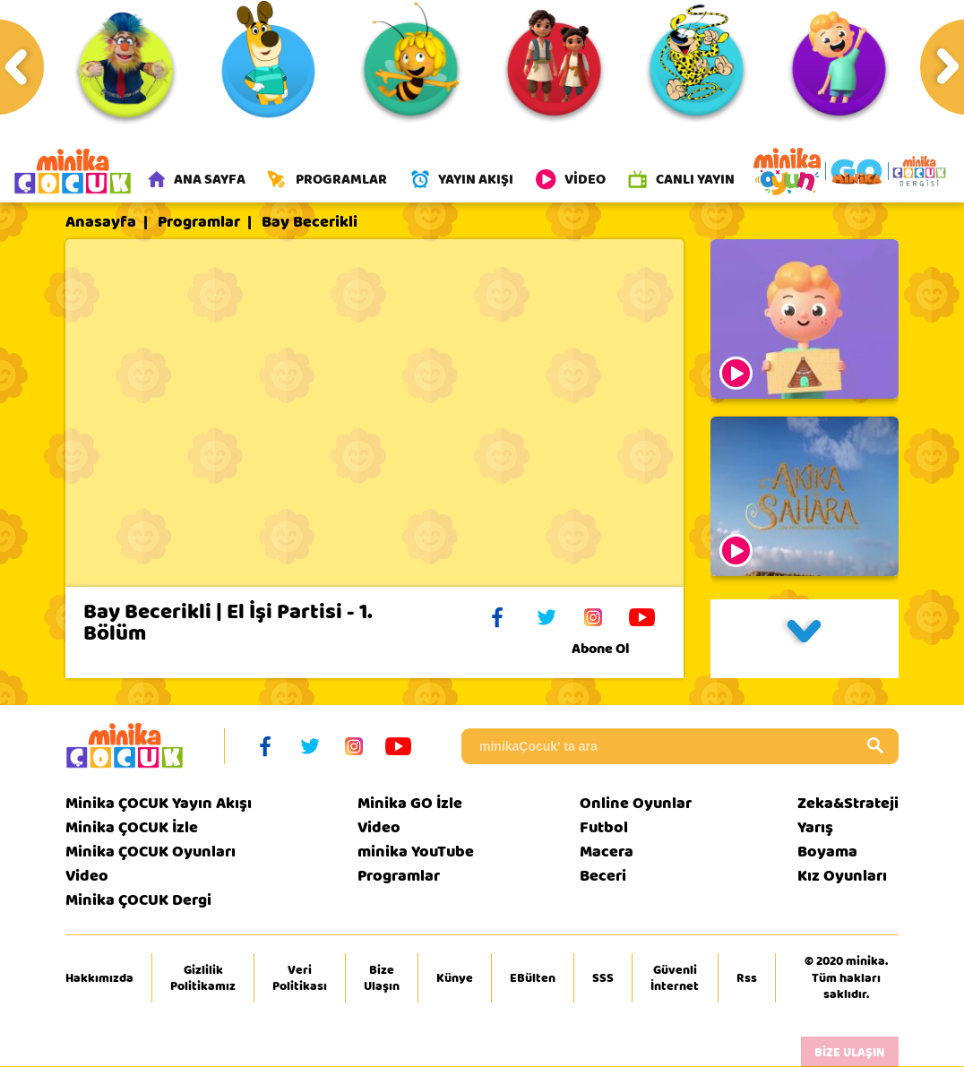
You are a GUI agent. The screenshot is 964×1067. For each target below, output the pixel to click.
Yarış (815, 828)
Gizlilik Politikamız (203, 978)
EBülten (532, 978)
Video (86, 877)
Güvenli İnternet (674, 978)
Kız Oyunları (842, 877)
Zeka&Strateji (848, 804)
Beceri (603, 877)
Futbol (604, 828)
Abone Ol (614, 649)
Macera (606, 852)
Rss (746, 978)
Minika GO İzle (409, 804)
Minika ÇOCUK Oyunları (150, 852)
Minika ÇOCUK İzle (131, 828)
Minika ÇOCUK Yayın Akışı (158, 804)
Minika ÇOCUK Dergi (138, 901)
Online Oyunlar (636, 804)
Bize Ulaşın (382, 978)
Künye (454, 978)
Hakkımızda (99, 978)
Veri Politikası (299, 978)
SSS (603, 978)
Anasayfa (100, 223)
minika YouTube (415, 852)
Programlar (199, 223)
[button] (804, 639)
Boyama (827, 852)
